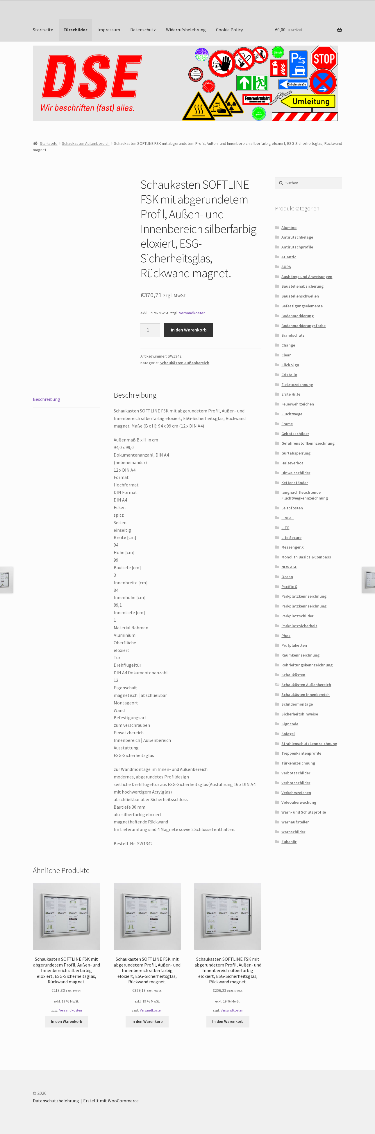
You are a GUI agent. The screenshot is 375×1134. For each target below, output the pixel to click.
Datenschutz (143, 30)
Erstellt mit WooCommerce (111, 1101)
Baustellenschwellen (300, 296)
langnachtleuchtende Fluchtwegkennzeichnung (304, 495)
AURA (286, 266)
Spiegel (288, 733)
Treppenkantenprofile (301, 753)
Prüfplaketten (294, 645)
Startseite (43, 30)
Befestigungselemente (302, 306)
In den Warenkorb (189, 330)
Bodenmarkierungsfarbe (303, 325)
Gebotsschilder (295, 433)
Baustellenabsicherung (302, 286)
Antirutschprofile (297, 247)
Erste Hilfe (290, 394)
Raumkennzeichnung (300, 655)
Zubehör (289, 841)
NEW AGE (289, 566)
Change (288, 345)
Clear (286, 355)
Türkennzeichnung (298, 763)
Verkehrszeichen (296, 792)
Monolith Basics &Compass (306, 557)
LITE (285, 527)
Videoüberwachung (298, 802)
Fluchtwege (291, 414)
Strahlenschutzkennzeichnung (309, 743)
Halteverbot (292, 463)
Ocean (287, 576)
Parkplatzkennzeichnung (303, 596)
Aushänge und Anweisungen (306, 276)
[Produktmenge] (150, 330)
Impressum (108, 30)
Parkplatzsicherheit (299, 625)
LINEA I (287, 517)
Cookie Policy (229, 30)
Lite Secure (291, 537)
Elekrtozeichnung (297, 384)
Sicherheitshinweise (299, 714)
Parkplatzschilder (297, 616)
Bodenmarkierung (297, 315)
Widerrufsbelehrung (186, 30)
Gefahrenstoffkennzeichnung (308, 443)
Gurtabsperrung (295, 453)
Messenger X (292, 547)
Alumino (289, 227)
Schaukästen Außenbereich (86, 143)
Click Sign (290, 364)
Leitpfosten (292, 508)
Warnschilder (293, 831)
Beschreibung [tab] (46, 399)
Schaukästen (293, 674)
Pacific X (289, 586)
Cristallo (289, 374)
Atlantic (288, 256)
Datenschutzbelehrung (56, 1101)
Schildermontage (297, 704)
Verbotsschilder (295, 773)
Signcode (289, 723)
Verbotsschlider (295, 782)
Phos (285, 635)
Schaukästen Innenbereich (305, 694)
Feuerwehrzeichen (297, 404)
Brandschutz (293, 335)
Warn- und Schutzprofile (303, 812)
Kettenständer (294, 482)
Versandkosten (192, 312)
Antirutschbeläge (297, 237)
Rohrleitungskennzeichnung (307, 665)
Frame (287, 423)
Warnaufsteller (295, 822)
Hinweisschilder (295, 472)
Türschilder (75, 30)
